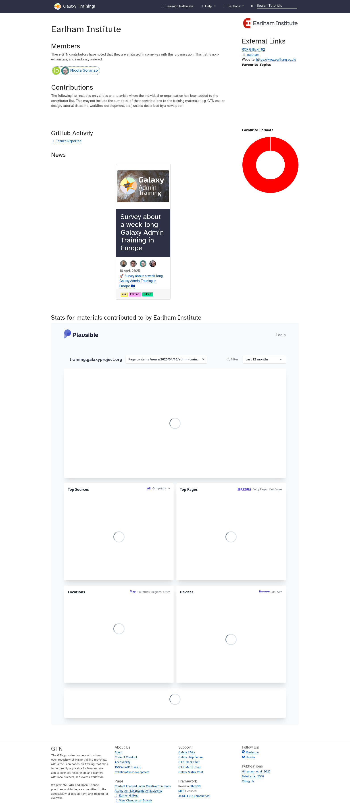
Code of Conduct (126, 757)
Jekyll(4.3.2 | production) (194, 796)
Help (206, 7)
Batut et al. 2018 (253, 776)
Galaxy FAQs (186, 752)
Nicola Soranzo (75, 71)
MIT (181, 791)
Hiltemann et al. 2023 (256, 771)
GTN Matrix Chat (189, 767)
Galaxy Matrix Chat (190, 772)
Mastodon (252, 752)
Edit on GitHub (126, 795)
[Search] (277, 5)
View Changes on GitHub (133, 800)
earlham (250, 55)
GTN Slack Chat (189, 762)
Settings (232, 7)
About (118, 752)
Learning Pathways (176, 7)
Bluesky (250, 757)
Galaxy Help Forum (190, 757)
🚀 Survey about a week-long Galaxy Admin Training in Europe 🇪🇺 (141, 281)
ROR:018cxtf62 (253, 50)
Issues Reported (66, 141)
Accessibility (123, 762)
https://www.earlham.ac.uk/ (276, 60)
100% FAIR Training (128, 767)
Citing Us (248, 781)
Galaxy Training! (74, 6)
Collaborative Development (132, 772)
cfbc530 (195, 786)
